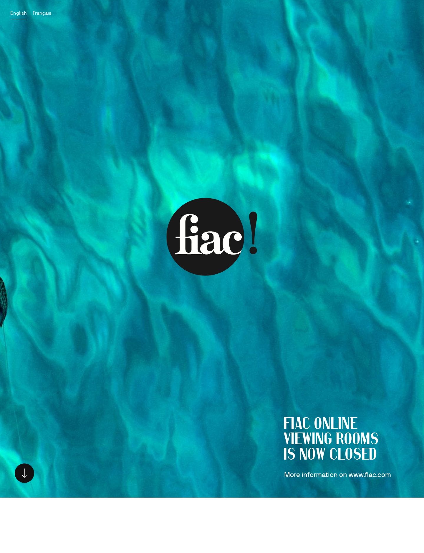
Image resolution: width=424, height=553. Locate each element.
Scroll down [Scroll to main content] (24, 473)
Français (42, 13)
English (18, 13)
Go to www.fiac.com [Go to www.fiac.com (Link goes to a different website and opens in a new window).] (212, 237)
